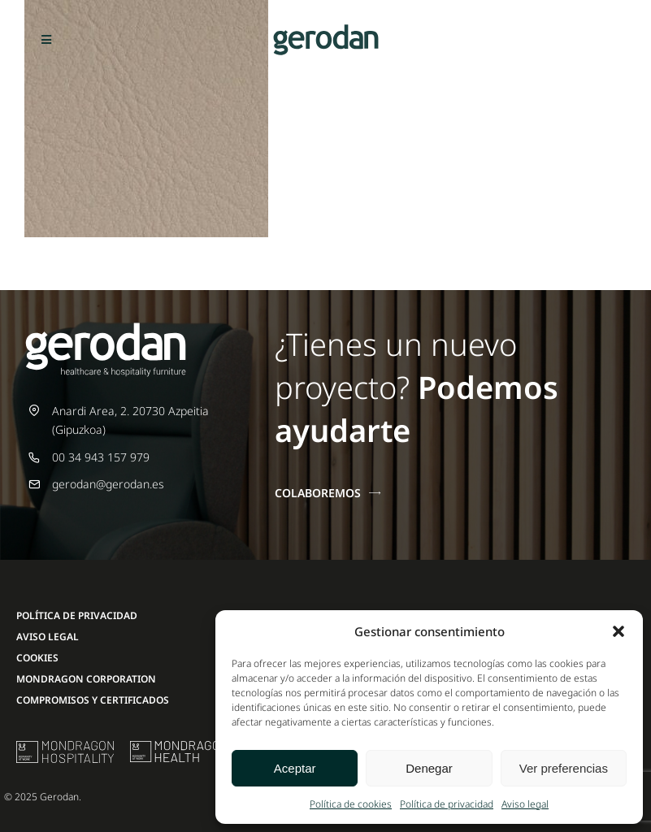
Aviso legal (525, 804)
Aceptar (295, 768)
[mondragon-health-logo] (179, 746)
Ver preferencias (563, 768)
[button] (618, 631)
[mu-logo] (65, 746)
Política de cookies (351, 804)
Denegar (429, 768)
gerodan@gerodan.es (108, 484)
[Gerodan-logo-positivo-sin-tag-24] (326, 29)
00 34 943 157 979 (101, 457)
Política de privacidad (446, 804)
